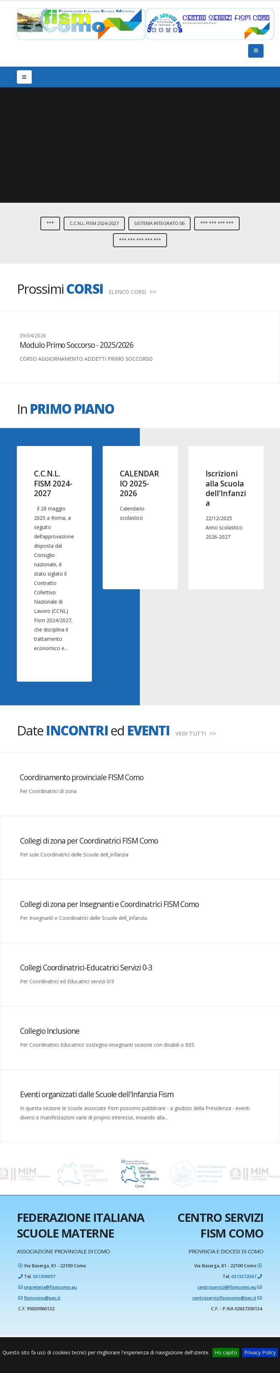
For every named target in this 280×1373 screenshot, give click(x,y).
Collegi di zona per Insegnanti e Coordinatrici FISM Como (109, 904)
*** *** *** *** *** (140, 240)
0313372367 (243, 1276)
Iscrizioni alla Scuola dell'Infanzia (226, 488)
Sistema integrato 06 (159, 223)
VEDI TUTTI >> (196, 733)
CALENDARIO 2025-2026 (139, 483)
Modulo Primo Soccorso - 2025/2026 (76, 345)
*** (50, 223)
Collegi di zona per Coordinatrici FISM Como (89, 841)
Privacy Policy (260, 1352)
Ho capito (226, 1352)
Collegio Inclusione (49, 1031)
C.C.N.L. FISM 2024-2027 (94, 223)
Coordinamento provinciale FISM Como (81, 777)
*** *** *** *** (217, 223)
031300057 (44, 1276)
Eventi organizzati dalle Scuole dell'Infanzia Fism (96, 1094)
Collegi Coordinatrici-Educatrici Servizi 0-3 (86, 967)
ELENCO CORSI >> (133, 291)
